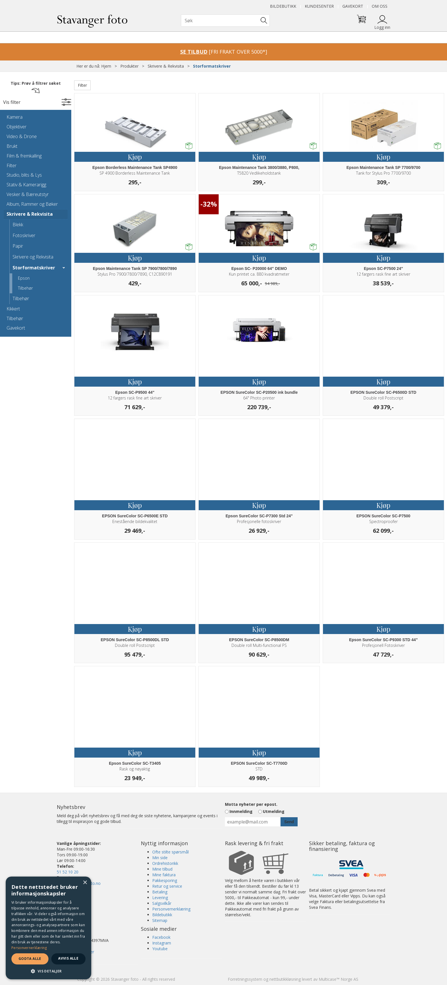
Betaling (159, 892)
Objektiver (17, 127)
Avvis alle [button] (68, 958)
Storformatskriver (212, 66)
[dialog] (48, 928)
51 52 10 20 (67, 872)
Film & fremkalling (24, 156)
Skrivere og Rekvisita (33, 257)
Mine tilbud (162, 869)
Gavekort (352, 6)
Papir (18, 246)
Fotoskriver (24, 235)
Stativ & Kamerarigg (26, 184)
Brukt (12, 146)
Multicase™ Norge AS (338, 979)
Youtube (160, 948)
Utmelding (274, 811)
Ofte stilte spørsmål (170, 852)
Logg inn (382, 27)
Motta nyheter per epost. (251, 804)
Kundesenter (319, 6)
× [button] (85, 883)
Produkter (129, 66)
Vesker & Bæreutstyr (28, 194)
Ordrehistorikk (165, 863)
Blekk (18, 224)
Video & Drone (22, 136)
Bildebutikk (283, 6)
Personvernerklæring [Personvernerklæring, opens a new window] (29, 947)
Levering (160, 897)
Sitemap (159, 920)
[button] (48, 971)
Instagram (161, 943)
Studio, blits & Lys (24, 175)
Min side (160, 857)
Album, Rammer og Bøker (32, 204)
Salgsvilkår (161, 903)
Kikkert (13, 309)
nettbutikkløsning (285, 979)
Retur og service (167, 886)
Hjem (106, 66)
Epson (24, 278)
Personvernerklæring (171, 909)
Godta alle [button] (30, 958)
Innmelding (241, 811)
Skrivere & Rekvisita (166, 66)
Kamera (15, 117)
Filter (12, 165)
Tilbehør (25, 288)
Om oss (379, 6)
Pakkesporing (164, 880)
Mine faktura (164, 874)
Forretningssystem (245, 979)
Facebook (161, 937)
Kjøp (135, 156)
